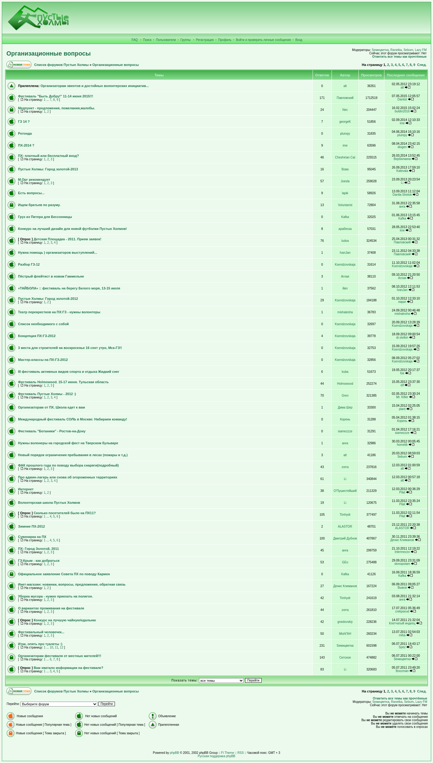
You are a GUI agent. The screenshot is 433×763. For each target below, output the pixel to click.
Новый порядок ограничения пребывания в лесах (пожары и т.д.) (73, 455)
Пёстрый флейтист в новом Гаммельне (51, 276)
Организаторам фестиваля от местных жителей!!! (59, 656)
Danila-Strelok (402, 194)
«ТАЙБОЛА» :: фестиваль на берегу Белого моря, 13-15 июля (69, 288)
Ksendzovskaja (345, 264)
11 (56, 647)
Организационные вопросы (48, 53)
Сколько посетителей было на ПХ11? (65, 513)
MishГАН (345, 633)
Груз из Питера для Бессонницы (45, 217)
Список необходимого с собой (43, 324)
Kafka (345, 217)
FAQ (135, 40)
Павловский (345, 98)
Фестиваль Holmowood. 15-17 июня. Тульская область (63, 382)
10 (51, 647)
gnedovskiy (345, 621)
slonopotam (402, 563)
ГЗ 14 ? (24, 121)
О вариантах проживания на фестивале (51, 608)
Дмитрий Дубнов (345, 538)
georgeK (345, 121)
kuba (345, 371)
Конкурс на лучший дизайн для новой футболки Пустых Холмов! (72, 229)
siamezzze (345, 431)
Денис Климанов (402, 540)
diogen (402, 147)
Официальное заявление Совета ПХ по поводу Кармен (64, 574)
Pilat (402, 492)
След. (422, 65)
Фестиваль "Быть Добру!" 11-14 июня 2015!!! (55, 96)
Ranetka (396, 50)
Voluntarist (345, 205)
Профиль (224, 40)
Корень (345, 419)
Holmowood (345, 383)
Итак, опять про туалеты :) (40, 644)
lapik (345, 193)
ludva (345, 240)
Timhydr (344, 514)
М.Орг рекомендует (34, 179)
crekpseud (402, 611)
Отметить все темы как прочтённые (399, 56)
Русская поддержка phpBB (216, 756)
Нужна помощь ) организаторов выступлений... (57, 252)
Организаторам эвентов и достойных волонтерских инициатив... (94, 86)
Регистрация (205, 40)
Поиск (147, 40)
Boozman (402, 671)
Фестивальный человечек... (41, 632)
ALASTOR (345, 526)
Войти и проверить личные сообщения (263, 40)
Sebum (408, 50)
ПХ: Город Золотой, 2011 (38, 548)
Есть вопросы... (31, 193)
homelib (402, 444)
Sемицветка (380, 50)
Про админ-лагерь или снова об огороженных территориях (67, 477)
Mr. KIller (402, 397)
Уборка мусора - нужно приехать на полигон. (55, 596)
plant (402, 409)
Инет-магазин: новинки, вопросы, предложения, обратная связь (72, 584)
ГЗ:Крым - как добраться (39, 560)
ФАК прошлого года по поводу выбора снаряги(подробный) (68, 465)
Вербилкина (402, 159)
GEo (345, 562)
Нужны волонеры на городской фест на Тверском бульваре (68, 443)
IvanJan (345, 252)
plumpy (345, 133)
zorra (345, 467)
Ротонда (25, 133)
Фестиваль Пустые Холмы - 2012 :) (47, 394)
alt (345, 86)
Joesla (345, 181)
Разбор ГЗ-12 (29, 264)
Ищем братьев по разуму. (39, 205)
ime (402, 123)
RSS (240, 752)
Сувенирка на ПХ (32, 537)
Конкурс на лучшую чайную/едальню (65, 620)
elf (402, 385)
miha (402, 635)
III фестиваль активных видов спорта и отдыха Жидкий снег (68, 371)
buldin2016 (402, 111)
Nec (345, 109)
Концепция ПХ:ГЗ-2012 (37, 336)
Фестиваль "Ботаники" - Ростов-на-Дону (52, 431)
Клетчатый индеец (402, 623)
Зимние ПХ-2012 (31, 526)
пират (402, 301)
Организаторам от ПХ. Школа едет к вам (51, 407)
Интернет (26, 489)
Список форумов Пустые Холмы (61, 65)
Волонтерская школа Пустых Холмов (49, 502)
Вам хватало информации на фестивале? (68, 668)
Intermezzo (402, 552)
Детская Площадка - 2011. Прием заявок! (67, 239)
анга (402, 206)
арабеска (345, 229)
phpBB (174, 752)
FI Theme (227, 752)
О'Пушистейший (345, 490)
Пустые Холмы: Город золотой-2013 (48, 169)
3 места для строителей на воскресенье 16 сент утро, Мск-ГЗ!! (70, 348)
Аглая (345, 276)
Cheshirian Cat (345, 157)
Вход (299, 40)
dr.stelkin (402, 337)
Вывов (402, 587)
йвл (345, 288)
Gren (345, 395)
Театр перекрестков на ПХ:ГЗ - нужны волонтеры (59, 312)
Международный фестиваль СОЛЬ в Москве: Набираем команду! (72, 419)
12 (61, 647)
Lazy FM (421, 50)
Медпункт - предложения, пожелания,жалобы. (56, 108)
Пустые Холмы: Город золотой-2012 (48, 298)
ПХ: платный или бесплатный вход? (48, 156)
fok (402, 373)
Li (402, 182)
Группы (185, 40)
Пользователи (166, 40)
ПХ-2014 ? (26, 145)
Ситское (345, 657)
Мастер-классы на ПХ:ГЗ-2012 (43, 360)
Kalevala (402, 171)
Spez (402, 647)
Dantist (402, 99)
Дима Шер (345, 407)
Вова (345, 169)
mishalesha (345, 312)
